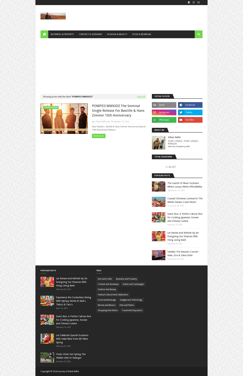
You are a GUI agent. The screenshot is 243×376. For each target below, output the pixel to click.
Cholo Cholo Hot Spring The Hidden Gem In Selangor (71, 356)
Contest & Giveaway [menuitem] (90, 34)
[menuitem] (44, 34)
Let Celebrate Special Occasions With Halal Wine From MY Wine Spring (72, 339)
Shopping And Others (108, 310)
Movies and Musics (106, 305)
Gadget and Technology (131, 300)
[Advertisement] (121, 63)
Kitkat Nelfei (101, 121)
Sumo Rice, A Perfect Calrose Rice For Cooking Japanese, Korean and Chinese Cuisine (184, 217)
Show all (141, 96)
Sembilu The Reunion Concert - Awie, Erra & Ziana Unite (183, 253)
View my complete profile (179, 146)
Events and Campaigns (133, 284)
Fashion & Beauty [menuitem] (117, 34)
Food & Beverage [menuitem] (141, 34)
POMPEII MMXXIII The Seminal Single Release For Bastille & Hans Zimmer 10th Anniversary (118, 110)
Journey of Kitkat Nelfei (68, 371)
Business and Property (126, 279)
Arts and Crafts (105, 279)
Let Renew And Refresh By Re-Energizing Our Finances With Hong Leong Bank (183, 236)
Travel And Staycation (132, 310)
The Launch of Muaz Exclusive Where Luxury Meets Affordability (184, 185)
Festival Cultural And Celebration (113, 294)
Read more (99, 136)
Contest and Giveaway (108, 284)
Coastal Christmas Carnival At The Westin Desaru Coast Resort (184, 200)
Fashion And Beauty (107, 289)
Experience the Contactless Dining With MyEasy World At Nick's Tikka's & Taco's (73, 301)
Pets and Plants (127, 305)
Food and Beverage (107, 300)
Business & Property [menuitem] (62, 34)
